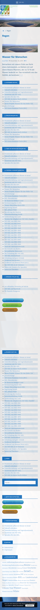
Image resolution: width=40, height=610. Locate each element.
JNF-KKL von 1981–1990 (12, 242)
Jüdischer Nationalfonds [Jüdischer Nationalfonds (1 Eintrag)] (7, 577)
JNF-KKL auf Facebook (12, 289)
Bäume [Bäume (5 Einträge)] (27, 565)
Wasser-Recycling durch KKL (14, 205)
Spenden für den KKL (11, 97)
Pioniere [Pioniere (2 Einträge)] (32, 580)
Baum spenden (12, 305)
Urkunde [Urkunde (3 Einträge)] (5, 588)
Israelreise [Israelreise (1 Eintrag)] (11, 574)
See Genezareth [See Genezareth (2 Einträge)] (32, 583)
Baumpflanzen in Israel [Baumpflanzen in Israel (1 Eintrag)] (30, 562)
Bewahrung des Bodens (12, 212)
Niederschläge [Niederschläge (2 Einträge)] (12, 580)
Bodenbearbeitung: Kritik (13, 214)
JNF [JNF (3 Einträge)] (22, 574)
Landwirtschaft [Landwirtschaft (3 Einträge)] (32, 577)
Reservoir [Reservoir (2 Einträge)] (23, 583)
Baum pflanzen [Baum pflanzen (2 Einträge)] (20, 562)
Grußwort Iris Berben (12, 260)
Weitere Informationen (18, 605)
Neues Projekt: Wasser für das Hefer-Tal (18, 104)
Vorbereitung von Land (12, 217)
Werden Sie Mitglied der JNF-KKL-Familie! (19, 219)
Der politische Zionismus (13, 251)
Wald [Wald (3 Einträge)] (11, 588)
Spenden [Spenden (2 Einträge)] (11, 585)
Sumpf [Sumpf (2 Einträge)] (17, 585)
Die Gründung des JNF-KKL (14, 253)
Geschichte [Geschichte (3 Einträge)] (32, 568)
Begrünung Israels (10, 208)
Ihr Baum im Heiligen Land (13, 201)
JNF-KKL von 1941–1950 (12, 231)
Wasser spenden (13, 300)
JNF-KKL (21, 2)
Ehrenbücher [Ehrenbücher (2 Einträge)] (12, 568)
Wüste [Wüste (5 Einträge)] (16, 591)
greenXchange (9, 106)
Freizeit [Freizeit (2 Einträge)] (24, 568)
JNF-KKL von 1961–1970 (12, 235)
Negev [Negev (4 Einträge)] (5, 580)
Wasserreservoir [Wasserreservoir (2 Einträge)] (7, 591)
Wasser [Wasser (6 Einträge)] (17, 587)
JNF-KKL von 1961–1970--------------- (18, 237)
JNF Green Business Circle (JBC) (15, 108)
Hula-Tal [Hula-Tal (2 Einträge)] (15, 571)
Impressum (8, 550)
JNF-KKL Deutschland (12, 256)
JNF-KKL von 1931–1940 (12, 228)
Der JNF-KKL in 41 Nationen (14, 265)
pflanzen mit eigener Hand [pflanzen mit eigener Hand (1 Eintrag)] (23, 580)
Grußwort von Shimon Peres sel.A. (16, 263)
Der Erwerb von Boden (12, 249)
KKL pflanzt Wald (10, 210)
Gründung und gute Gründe (14, 258)
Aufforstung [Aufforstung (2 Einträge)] (11, 562)
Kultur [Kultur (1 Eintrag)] (23, 577)
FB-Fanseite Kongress (12, 291)
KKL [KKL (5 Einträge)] (20, 577)
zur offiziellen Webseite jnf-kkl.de (16, 286)
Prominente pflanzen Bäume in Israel (17, 88)
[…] (21, 75)
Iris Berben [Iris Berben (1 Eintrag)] (21, 571)
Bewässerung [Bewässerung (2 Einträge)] (6, 565)
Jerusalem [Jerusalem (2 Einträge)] (17, 574)
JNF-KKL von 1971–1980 (12, 240)
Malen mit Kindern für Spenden (15, 267)
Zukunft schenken (10, 90)
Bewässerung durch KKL (13, 203)
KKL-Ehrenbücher (10, 198)
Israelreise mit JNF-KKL (12, 94)
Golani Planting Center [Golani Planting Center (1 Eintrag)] (7, 571)
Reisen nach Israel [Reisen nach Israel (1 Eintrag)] (16, 582)
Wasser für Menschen (14, 56)
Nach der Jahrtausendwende (14, 247)
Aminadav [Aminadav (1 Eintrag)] (4, 562)
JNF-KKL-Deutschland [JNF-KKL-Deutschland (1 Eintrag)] (29, 574)
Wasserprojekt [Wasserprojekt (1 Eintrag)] (25, 588)
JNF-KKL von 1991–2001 (12, 244)
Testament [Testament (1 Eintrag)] (21, 585)
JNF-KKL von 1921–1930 (12, 226)
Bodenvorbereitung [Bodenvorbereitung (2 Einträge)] (17, 565)
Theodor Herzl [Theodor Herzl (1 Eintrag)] (27, 585)
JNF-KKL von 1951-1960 (12, 233)
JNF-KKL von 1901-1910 (12, 221)
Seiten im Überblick (11, 269)
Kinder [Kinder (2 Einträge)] (15, 577)
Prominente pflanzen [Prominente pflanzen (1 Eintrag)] (7, 582)
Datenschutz (8, 547)
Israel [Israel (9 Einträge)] (27, 571)
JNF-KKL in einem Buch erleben (15, 99)
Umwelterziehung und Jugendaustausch (18, 92)
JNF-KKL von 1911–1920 (12, 224)
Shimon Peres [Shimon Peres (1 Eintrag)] (5, 585)
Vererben (10, 310)
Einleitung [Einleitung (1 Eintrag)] (19, 568)
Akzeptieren (30, 605)
